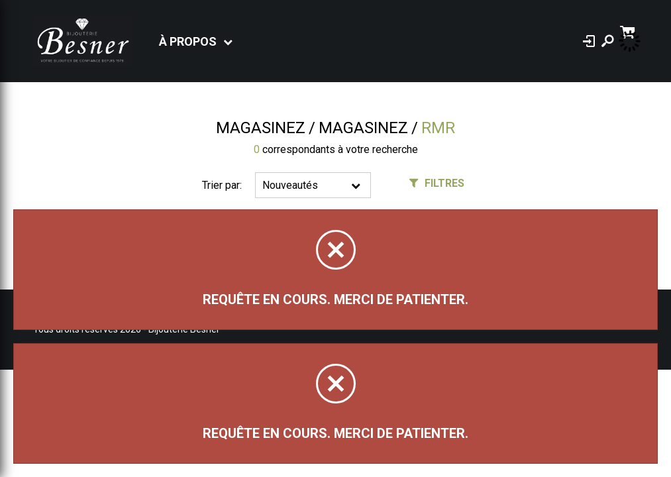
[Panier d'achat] (629, 30)
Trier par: (222, 185)
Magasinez (260, 128)
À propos (188, 41)
